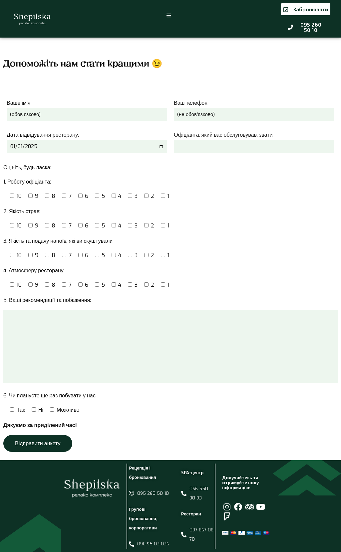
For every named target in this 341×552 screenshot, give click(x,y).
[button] (169, 13)
